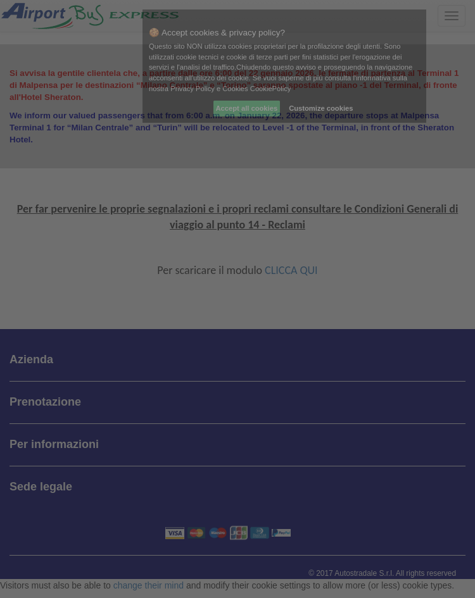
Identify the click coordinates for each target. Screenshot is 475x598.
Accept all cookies (247, 108)
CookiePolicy (270, 88)
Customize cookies (321, 108)
